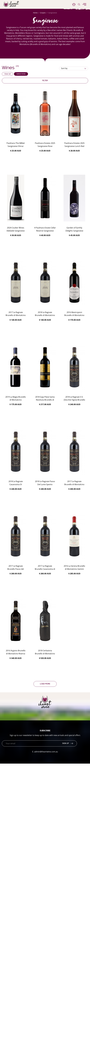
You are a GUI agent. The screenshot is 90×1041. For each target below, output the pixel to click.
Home (35, 13)
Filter (45, 80)
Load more (45, 684)
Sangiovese (52, 13)
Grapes (43, 13)
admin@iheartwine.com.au (46, 751)
